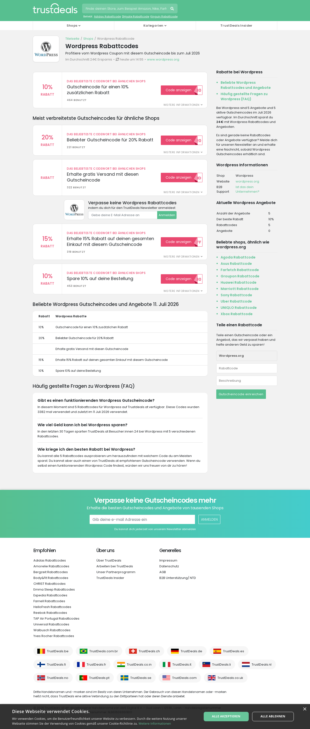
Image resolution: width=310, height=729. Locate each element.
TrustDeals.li (221, 664)
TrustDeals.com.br (103, 651)
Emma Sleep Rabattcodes (54, 589)
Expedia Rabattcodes (50, 595)
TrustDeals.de (191, 651)
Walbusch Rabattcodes (51, 630)
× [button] (304, 709)
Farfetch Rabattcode (240, 269)
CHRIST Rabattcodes (49, 583)
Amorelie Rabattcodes (51, 566)
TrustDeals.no (57, 678)
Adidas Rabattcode (107, 16)
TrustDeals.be (58, 651)
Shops (88, 38)
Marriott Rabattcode (240, 288)
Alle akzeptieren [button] (226, 716)
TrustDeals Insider (236, 25)
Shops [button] (72, 25)
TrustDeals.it (181, 664)
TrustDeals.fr (96, 664)
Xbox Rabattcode (237, 313)
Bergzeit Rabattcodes (50, 572)
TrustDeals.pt (99, 678)
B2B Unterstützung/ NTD (177, 578)
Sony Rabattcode (236, 295)
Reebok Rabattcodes (50, 612)
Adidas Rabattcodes (49, 560)
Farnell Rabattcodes (49, 601)
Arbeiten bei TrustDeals (114, 566)
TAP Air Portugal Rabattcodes (56, 618)
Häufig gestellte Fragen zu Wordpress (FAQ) (244, 96)
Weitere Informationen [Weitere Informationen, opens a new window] (155, 723)
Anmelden (167, 215)
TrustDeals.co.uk (230, 678)
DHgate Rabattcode (135, 16)
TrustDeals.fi (56, 664)
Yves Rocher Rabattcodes (53, 636)
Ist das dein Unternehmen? (247, 189)
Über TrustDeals (108, 560)
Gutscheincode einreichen (241, 394)
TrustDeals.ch (149, 651)
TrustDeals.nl (261, 664)
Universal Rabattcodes (51, 624)
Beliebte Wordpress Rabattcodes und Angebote (246, 85)
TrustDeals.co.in (139, 664)
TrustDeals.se (140, 678)
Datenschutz (169, 566)
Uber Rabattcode (236, 301)
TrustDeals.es (233, 651)
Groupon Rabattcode (240, 276)
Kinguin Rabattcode (164, 16)
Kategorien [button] (153, 25)
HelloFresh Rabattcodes (52, 607)
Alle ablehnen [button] (273, 716)
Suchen (173, 9)
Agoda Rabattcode (238, 257)
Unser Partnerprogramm (115, 572)
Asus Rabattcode (236, 263)
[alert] (155, 716)
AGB (162, 572)
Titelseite (72, 38)
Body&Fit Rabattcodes (50, 578)
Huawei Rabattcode (238, 282)
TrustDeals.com (184, 678)
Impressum (168, 560)
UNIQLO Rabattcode (239, 307)
